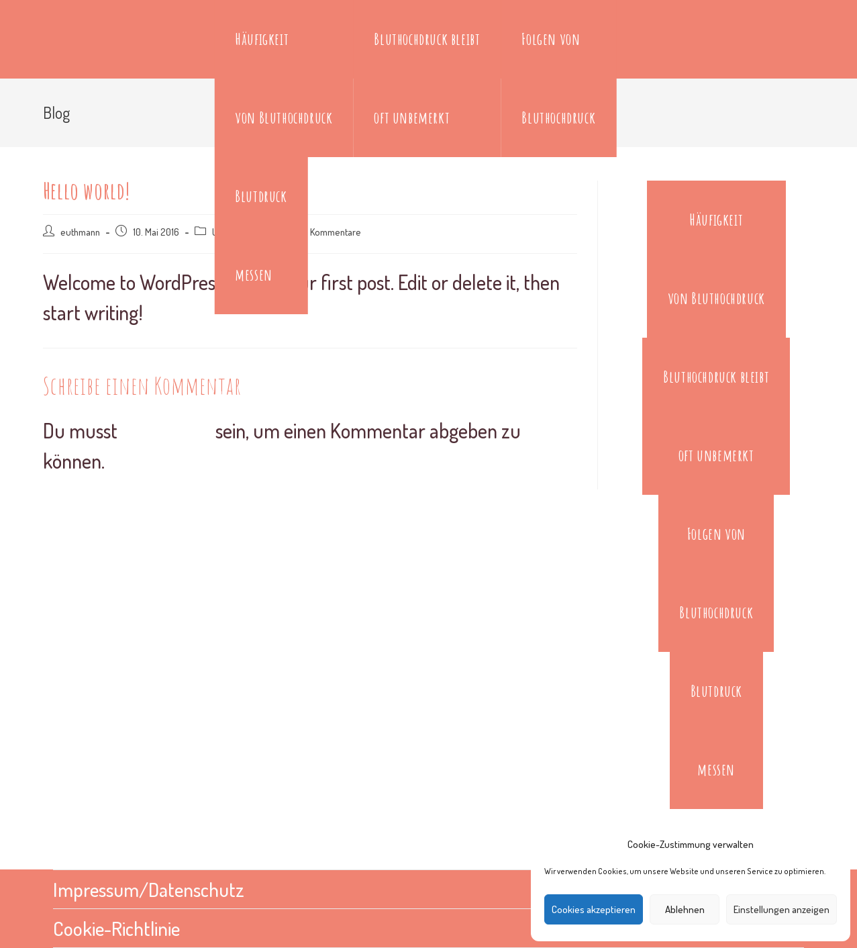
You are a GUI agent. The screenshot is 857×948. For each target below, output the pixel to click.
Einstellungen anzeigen (781, 909)
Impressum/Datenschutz (151, 889)
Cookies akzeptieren (594, 909)
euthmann (80, 232)
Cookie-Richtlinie (118, 928)
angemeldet (168, 430)
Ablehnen (685, 909)
